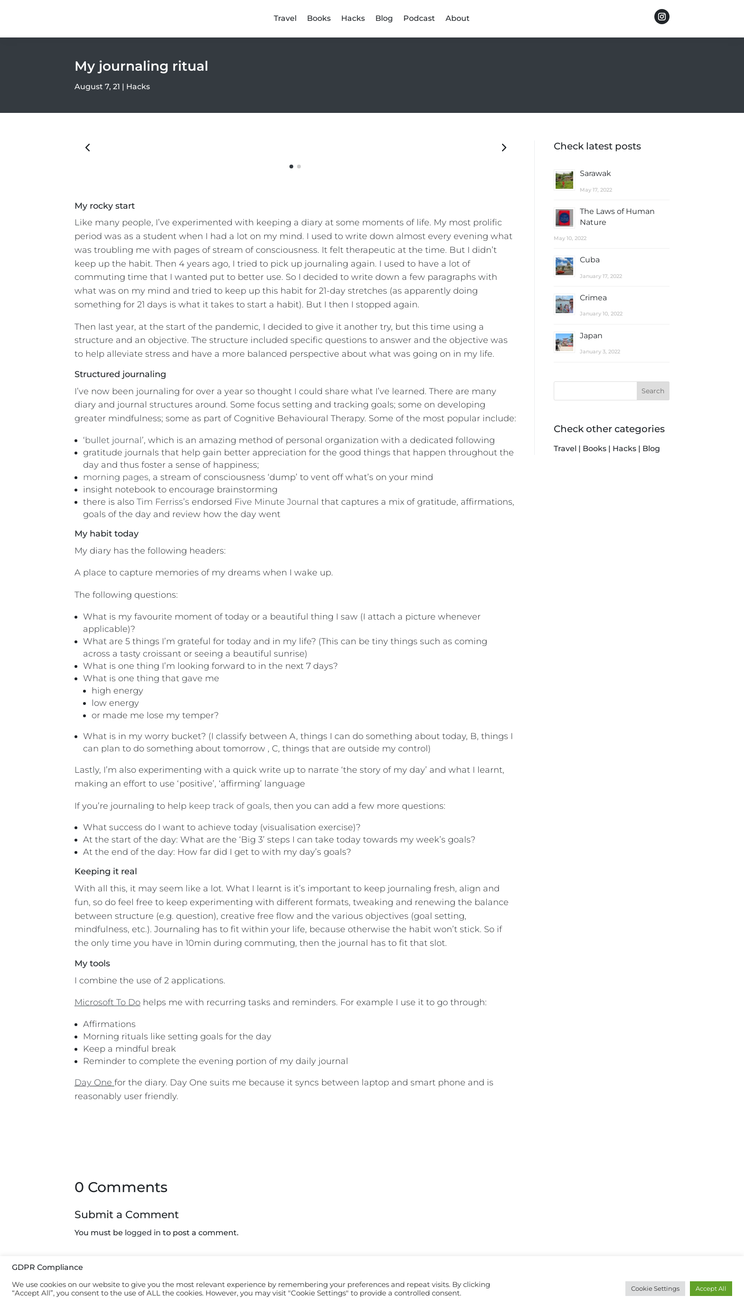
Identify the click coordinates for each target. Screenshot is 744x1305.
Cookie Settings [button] (655, 1288)
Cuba (590, 259)
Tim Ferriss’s (163, 502)
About (458, 19)
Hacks (353, 19)
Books (319, 19)
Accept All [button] (711, 1288)
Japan (591, 335)
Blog (384, 19)
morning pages (116, 477)
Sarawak (595, 173)
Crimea (593, 297)
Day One (93, 1082)
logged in (143, 1232)
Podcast (419, 19)
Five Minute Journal (276, 502)
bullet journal (113, 440)
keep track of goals (229, 806)
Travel (285, 19)
